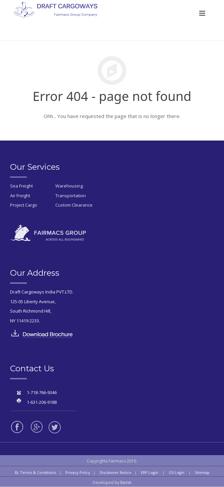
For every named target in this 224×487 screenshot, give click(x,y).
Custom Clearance (74, 205)
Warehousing (69, 186)
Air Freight (20, 196)
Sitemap (202, 472)
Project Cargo (23, 205)
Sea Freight (21, 186)
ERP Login (149, 472)
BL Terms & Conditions (35, 472)
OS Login (176, 472)
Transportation (70, 196)
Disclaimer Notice (115, 472)
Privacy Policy (77, 472)
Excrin (125, 482)
